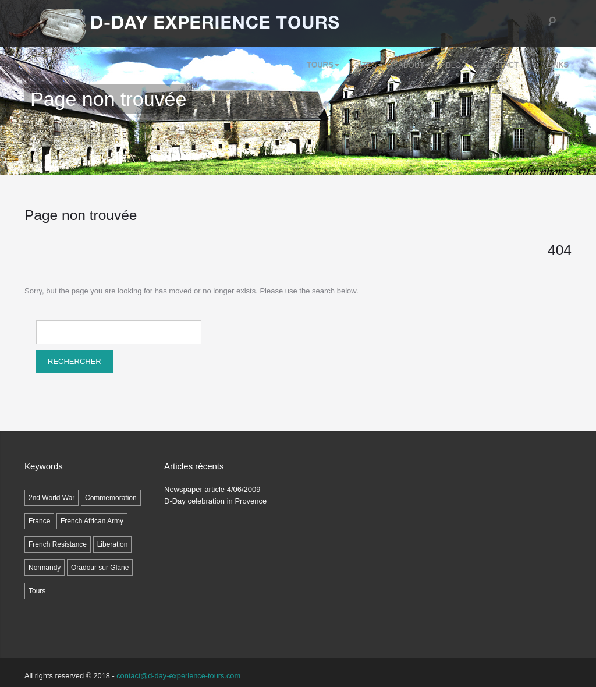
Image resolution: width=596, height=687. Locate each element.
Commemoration (111, 498)
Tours (323, 65)
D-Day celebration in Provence (215, 501)
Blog (456, 65)
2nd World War (51, 498)
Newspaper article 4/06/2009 (212, 489)
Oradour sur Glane (100, 568)
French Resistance (58, 544)
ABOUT (414, 65)
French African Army (92, 521)
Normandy (45, 568)
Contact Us (507, 65)
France (39, 521)
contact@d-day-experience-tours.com (178, 675)
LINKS (558, 65)
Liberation (112, 544)
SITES (369, 65)
